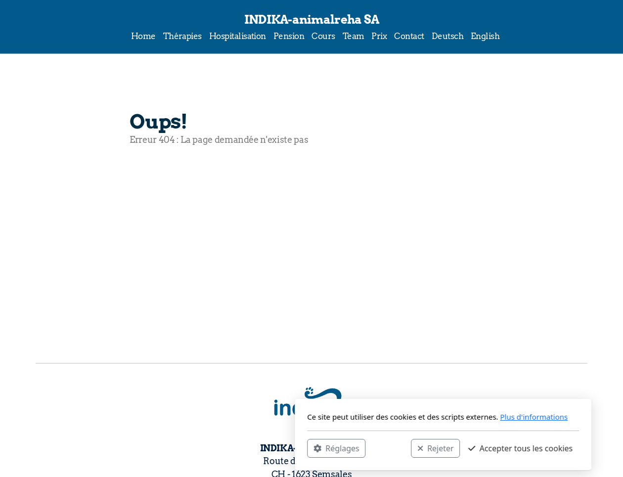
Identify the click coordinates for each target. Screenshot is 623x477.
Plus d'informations (402, 417)
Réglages (204, 447)
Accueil (156, 179)
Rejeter (304, 447)
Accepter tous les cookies (389, 447)
